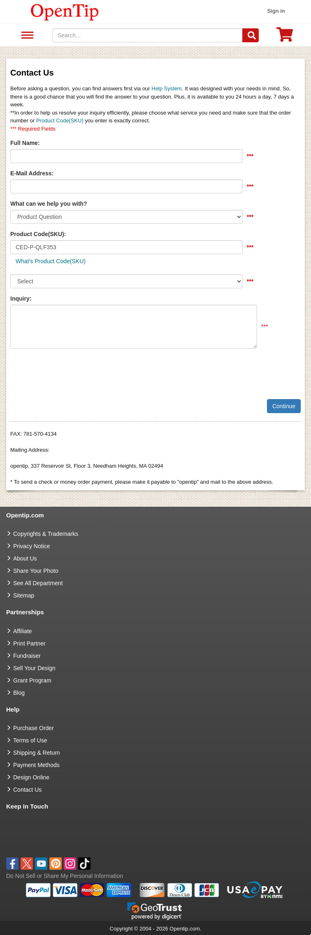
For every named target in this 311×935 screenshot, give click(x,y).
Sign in (276, 11)
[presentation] (72, 371)
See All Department (26, 35)
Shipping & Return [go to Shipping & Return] (36, 752)
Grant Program (32, 680)
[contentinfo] (64, 11)
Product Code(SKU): (38, 234)
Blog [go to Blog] (19, 692)
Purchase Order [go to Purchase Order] (33, 728)
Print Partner (29, 643)
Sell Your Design (34, 668)
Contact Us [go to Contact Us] (27, 789)
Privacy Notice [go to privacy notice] (31, 546)
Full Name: (25, 143)
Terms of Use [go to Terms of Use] (30, 740)
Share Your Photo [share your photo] (35, 570)
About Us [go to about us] (25, 558)
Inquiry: (20, 298)
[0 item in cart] (284, 37)
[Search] (250, 35)
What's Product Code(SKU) (51, 261)
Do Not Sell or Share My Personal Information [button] (64, 876)
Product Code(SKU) (60, 120)
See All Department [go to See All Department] (38, 583)
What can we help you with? (48, 203)
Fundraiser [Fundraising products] (27, 655)
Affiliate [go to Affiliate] (22, 631)
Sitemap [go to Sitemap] (23, 595)
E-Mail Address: (31, 173)
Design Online (31, 777)
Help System (166, 88)
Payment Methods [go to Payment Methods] (36, 765)
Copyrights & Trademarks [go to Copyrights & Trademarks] (45, 534)
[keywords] (147, 35)
